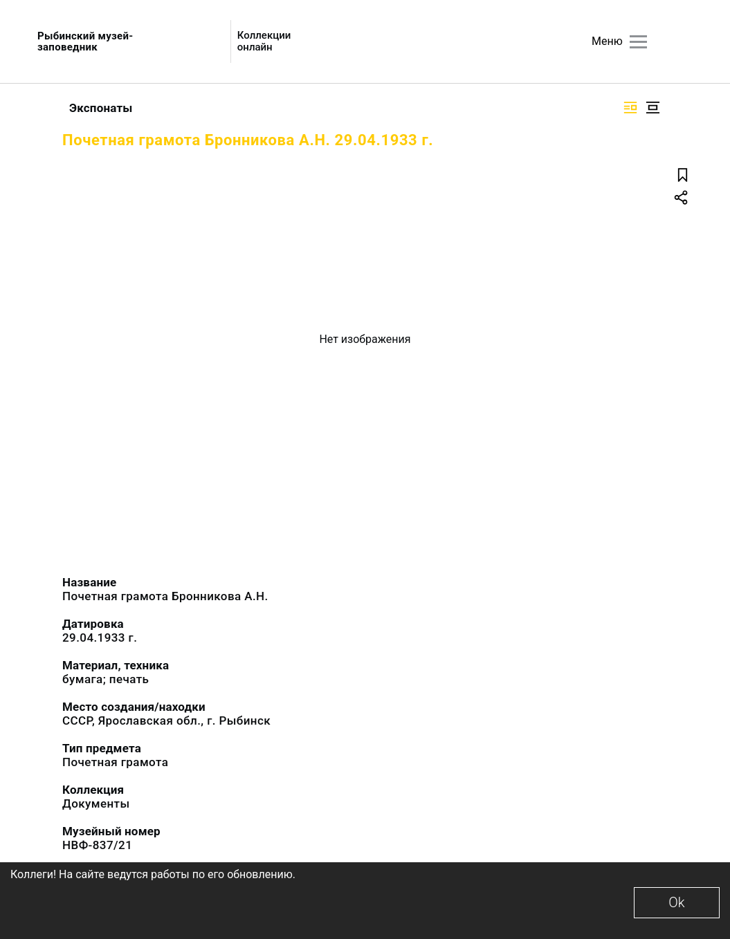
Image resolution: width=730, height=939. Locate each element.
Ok (676, 902)
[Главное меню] (638, 41)
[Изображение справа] (630, 107)
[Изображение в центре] (652, 107)
